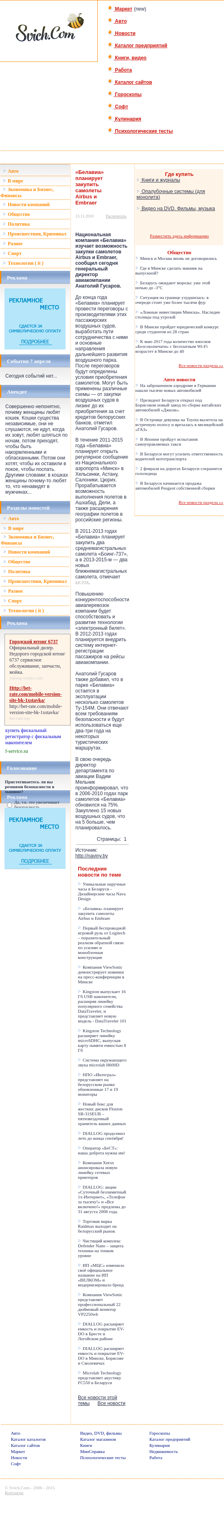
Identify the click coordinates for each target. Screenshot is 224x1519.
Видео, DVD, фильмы (101, 1433)
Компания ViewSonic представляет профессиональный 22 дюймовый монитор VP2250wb (100, 1304)
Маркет (120, 9)
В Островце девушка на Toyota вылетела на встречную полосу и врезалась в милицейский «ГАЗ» (179, 424)
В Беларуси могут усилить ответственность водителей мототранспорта (179, 456)
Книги (86, 1445)
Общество (16, 214)
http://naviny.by (91, 856)
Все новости (111, 1403)
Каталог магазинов (98, 1439)
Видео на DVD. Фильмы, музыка (175, 208)
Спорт (12, 253)
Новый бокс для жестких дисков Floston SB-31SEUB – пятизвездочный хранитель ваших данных (102, 1113)
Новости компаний (26, 204)
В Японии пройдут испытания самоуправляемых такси (166, 441)
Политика (16, 224)
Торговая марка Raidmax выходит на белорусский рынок (97, 1226)
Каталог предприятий (137, 45)
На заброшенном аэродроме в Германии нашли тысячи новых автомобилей (175, 388)
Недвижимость (163, 1451)
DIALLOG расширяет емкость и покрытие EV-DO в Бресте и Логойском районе (101, 1331)
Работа (120, 70)
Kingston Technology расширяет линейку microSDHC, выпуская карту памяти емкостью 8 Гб (102, 1040)
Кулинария (124, 119)
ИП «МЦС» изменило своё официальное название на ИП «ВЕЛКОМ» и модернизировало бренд (101, 1275)
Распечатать (116, 216)
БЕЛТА (82, 582)
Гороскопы (125, 94)
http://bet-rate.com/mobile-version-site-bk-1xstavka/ (35, 709)
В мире (13, 181)
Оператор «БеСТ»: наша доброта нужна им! (101, 1150)
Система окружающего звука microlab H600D (102, 1062)
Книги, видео (127, 58)
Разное (12, 243)
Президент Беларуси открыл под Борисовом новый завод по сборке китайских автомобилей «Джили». (178, 405)
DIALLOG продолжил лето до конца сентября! (101, 1136)
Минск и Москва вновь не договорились (176, 258)
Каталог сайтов (130, 82)
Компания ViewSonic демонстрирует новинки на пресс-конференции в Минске (101, 974)
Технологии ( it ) (23, 263)
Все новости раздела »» (201, 365)
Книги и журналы (158, 180)
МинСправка (92, 1451)
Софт (118, 107)
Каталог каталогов (28, 1439)
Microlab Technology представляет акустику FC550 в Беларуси (99, 1377)
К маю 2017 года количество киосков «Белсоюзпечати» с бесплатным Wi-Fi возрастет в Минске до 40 (173, 346)
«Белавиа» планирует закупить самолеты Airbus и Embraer (100, 913)
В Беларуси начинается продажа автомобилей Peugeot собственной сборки (175, 485)
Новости (122, 33)
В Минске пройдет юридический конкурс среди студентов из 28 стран (177, 329)
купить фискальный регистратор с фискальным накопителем (33, 736)
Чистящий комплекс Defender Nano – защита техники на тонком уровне (100, 1248)
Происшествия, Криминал (34, 234)
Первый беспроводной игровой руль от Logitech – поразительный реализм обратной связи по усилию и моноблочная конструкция (101, 942)
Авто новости (179, 379)
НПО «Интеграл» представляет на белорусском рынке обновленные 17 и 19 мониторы (98, 1084)
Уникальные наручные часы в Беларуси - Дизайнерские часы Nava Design (101, 891)
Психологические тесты (140, 131)
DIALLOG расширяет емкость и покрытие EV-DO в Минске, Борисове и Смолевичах (101, 1355)
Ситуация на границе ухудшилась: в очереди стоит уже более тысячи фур (172, 300)
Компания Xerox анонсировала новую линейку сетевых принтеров (97, 1170)
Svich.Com (19, 1487)
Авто (117, 21)
